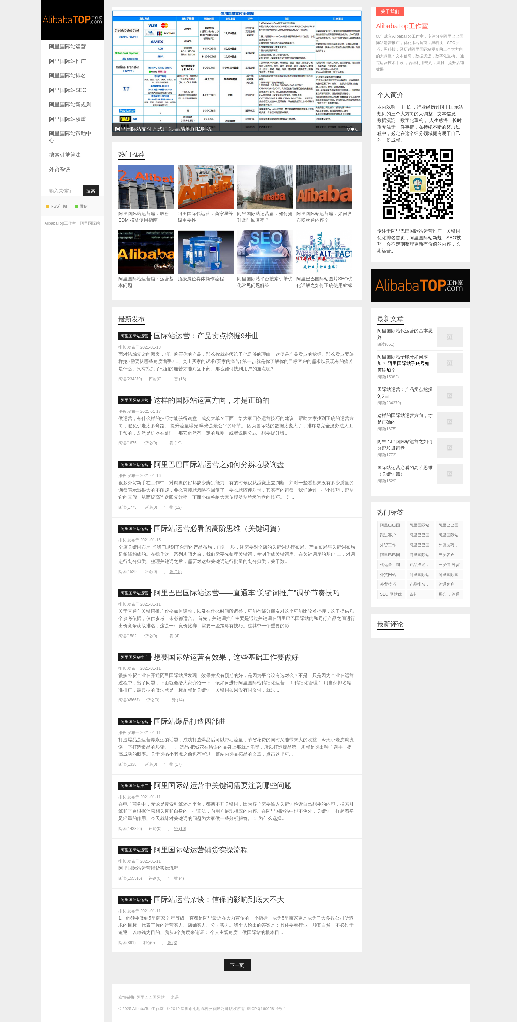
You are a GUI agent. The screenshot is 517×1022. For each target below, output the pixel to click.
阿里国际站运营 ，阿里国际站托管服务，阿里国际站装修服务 (420, 526)
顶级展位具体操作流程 (206, 255)
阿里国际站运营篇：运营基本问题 (146, 259)
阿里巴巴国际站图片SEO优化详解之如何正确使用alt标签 (324, 262)
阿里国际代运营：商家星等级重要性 (206, 194)
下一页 (237, 965)
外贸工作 (388, 545)
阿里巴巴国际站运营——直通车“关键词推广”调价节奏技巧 (247, 593)
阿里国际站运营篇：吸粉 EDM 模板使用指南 (146, 194)
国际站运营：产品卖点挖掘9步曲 (206, 336)
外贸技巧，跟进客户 (448, 546)
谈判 (413, 594)
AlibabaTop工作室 (72, 20)
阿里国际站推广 (67, 61)
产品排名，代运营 (419, 585)
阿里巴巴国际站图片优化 (390, 556)
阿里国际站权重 (67, 119)
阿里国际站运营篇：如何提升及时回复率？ (265, 194)
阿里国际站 (90, 223)
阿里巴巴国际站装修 (448, 526)
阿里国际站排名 (67, 75)
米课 (175, 997)
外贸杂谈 (59, 169)
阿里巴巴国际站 (390, 526)
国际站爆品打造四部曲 (190, 721)
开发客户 (446, 555)
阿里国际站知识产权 (419, 575)
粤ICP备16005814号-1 (266, 1009)
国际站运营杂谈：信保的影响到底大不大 (219, 899)
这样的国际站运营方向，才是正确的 (212, 400)
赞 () (177, 379)
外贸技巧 (388, 584)
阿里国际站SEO (68, 90)
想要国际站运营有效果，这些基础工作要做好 (226, 657)
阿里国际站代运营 (448, 536)
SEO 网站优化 (391, 595)
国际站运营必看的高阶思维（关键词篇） (219, 529)
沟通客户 (446, 584)
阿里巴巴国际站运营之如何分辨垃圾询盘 (219, 464)
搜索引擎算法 (65, 154)
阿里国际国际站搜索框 (448, 575)
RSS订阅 (56, 206)
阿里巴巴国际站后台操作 (419, 546)
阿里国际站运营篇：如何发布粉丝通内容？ (324, 194)
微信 (81, 206)
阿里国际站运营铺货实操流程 (201, 850)
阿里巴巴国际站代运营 (419, 536)
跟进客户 (388, 535)
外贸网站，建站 (390, 575)
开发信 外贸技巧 (449, 565)
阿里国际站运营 (67, 46)
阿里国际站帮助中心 (70, 137)
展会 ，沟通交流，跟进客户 (449, 595)
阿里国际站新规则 (70, 104)
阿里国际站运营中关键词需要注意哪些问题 (222, 785)
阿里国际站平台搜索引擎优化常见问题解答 (265, 259)
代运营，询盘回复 (390, 565)
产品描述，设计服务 (419, 565)
